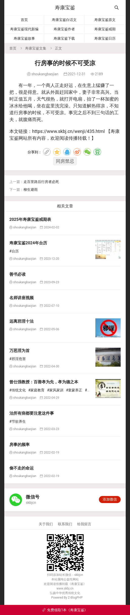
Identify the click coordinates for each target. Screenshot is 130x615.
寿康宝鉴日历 (105, 38)
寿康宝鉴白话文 (64, 20)
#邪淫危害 (17, 359)
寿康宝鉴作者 (64, 29)
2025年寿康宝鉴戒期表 (30, 219)
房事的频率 (19, 444)
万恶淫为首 (19, 350)
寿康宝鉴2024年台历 (28, 243)
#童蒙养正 (74, 390)
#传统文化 (17, 390)
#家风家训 (55, 390)
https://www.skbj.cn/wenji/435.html (68, 131)
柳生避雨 (31, 189)
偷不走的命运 (21, 468)
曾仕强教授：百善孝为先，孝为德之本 (43, 382)
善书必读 (17, 274)
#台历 (14, 251)
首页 (24, 20)
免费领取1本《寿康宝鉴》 (65, 610)
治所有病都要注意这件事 (31, 413)
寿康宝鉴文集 (35, 48)
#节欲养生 (17, 421)
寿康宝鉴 (65, 8)
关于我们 (46, 524)
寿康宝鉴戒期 (105, 29)
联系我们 (65, 524)
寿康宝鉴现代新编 (24, 29)
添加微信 (110, 499)
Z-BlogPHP (75, 597)
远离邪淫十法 (21, 321)
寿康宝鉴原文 (105, 20)
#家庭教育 (36, 390)
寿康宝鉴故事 (24, 38)
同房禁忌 (65, 161)
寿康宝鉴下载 (64, 38)
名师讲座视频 (21, 297)
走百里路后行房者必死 (41, 182)
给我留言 (84, 524)
